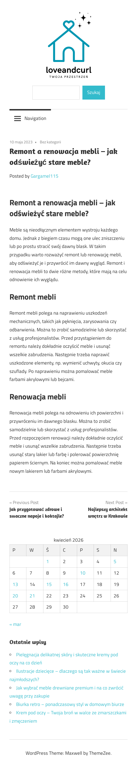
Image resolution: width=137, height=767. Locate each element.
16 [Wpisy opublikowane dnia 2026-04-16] (65, 584)
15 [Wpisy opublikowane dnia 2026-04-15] (49, 584)
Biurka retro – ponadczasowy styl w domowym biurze (70, 704)
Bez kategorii (50, 142)
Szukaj (93, 92)
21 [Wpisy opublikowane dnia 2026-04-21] (32, 595)
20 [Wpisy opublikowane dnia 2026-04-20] (15, 595)
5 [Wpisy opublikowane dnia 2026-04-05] (115, 561)
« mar (15, 624)
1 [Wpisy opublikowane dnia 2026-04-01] (47, 561)
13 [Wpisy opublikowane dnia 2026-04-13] (15, 584)
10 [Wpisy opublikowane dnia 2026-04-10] (82, 573)
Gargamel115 (44, 176)
